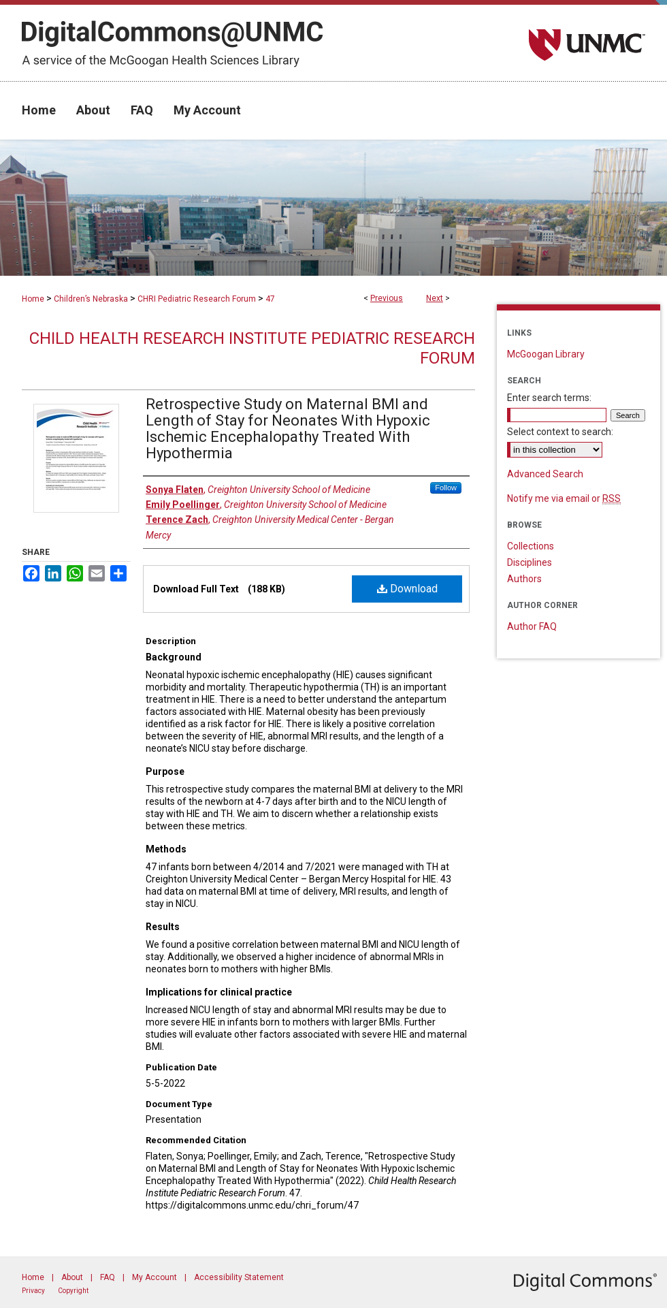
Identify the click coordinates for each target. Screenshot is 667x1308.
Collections (530, 546)
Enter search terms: (549, 397)
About (72, 1277)
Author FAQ (532, 626)
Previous (386, 298)
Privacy (33, 1290)
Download (407, 588)
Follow (446, 487)
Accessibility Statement (239, 1277)
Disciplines (529, 562)
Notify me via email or (564, 498)
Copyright (73, 1290)
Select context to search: (560, 431)
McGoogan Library (546, 354)
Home (33, 299)
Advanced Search (545, 473)
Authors (524, 578)
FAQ (107, 1277)
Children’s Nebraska (91, 299)
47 (270, 299)
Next (434, 298)
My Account (154, 1277)
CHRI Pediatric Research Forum (196, 299)
